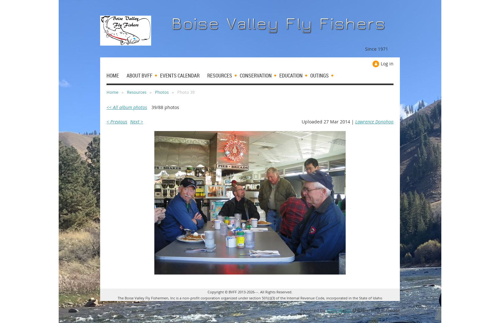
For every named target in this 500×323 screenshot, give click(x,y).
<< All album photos (127, 107)
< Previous (117, 122)
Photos (162, 92)
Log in (387, 64)
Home (112, 92)
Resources (136, 92)
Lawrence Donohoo (374, 122)
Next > (136, 122)
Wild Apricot (339, 310)
